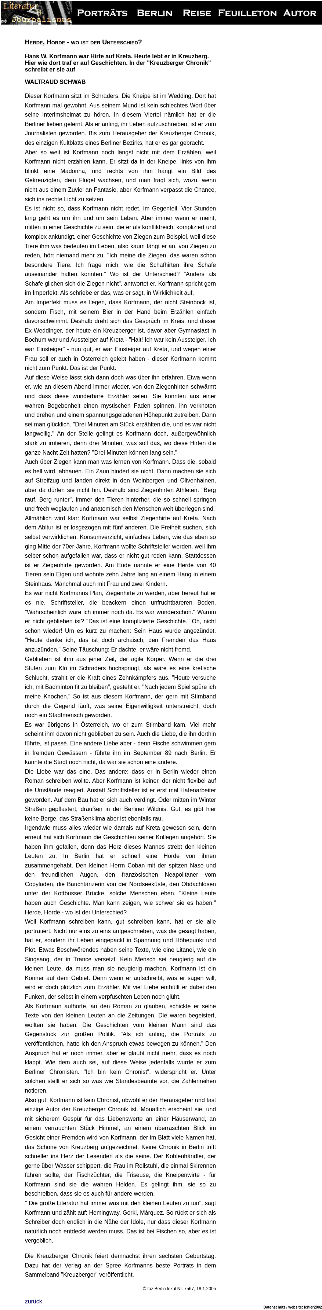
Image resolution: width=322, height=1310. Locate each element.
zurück (33, 1301)
